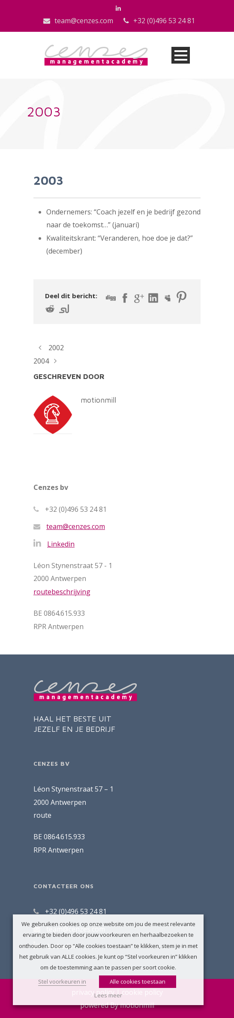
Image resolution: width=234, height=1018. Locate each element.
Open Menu (180, 55)
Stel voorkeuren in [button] (62, 981)
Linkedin (61, 544)
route (42, 815)
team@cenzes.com (83, 20)
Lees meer (108, 995)
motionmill (98, 400)
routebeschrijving (61, 591)
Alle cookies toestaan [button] (137, 981)
